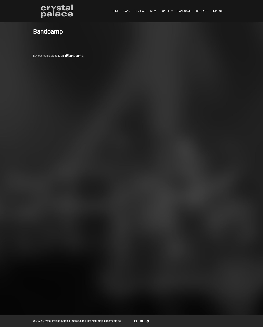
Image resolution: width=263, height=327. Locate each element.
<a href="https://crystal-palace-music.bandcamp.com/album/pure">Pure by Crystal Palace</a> (164, 172)
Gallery (167, 11)
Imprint (217, 11)
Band (127, 11)
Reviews (140, 11)
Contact (202, 11)
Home (115, 11)
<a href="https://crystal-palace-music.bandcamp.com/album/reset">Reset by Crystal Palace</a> (59, 246)
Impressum (77, 321)
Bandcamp (184, 11)
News (153, 11)
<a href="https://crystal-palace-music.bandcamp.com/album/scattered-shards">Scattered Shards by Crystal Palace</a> (163, 98)
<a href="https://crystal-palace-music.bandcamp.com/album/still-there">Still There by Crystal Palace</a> (59, 98)
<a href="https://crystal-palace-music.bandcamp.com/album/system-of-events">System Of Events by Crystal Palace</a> (111, 172)
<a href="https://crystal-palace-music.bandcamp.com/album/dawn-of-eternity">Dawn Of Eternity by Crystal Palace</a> (59, 172)
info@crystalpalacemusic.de (104, 321)
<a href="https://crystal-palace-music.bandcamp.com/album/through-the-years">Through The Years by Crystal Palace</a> (111, 246)
